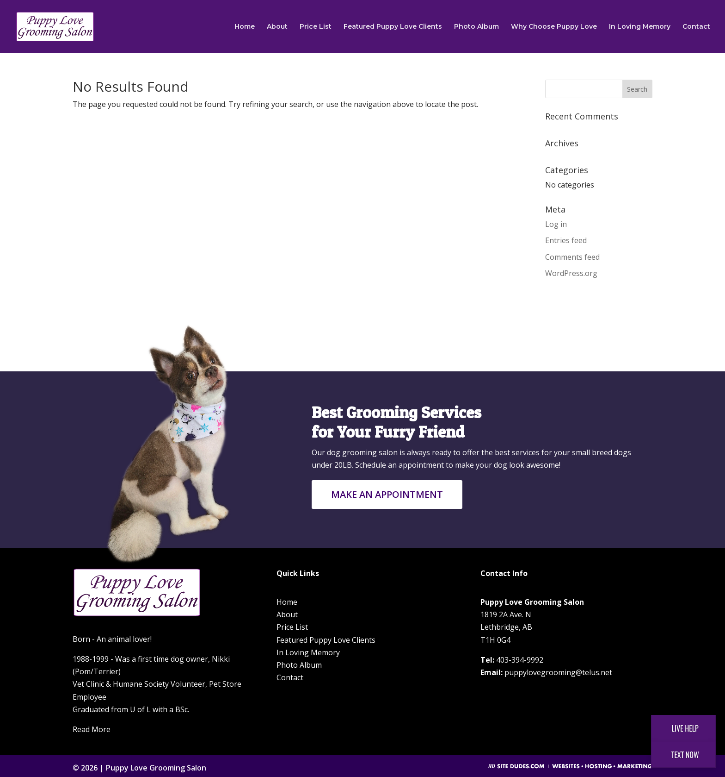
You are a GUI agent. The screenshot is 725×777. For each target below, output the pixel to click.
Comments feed (572, 257)
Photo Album (476, 27)
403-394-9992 (519, 660)
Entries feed (566, 240)
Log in (556, 224)
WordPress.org (571, 273)
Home (244, 27)
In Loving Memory (639, 27)
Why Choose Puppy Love (554, 27)
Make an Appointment (387, 494)
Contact (696, 27)
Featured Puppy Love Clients (393, 27)
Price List (316, 27)
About (277, 27)
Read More (92, 729)
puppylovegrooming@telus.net (558, 672)
